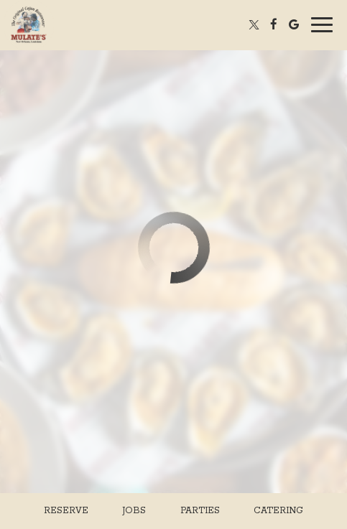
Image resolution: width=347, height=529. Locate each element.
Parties (200, 510)
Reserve (66, 510)
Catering (278, 510)
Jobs (134, 510)
